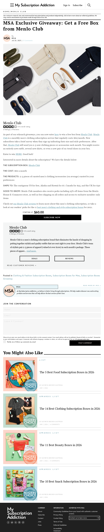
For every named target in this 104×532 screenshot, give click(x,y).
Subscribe (77, 5)
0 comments (28, 40)
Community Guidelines (61, 511)
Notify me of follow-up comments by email (19, 341)
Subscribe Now (52, 217)
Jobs (39, 522)
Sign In (66, 5)
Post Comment (85, 343)
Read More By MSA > (92, 285)
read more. (31, 251)
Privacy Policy (58, 515)
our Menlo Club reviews (25, 204)
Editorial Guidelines (60, 525)
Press (39, 525)
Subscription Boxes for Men (66, 275)
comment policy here (83, 339)
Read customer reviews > (21, 265)
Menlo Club (86, 134)
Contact (40, 518)
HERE (19, 154)
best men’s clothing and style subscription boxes (60, 207)
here (57, 134)
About (40, 511)
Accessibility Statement (57, 529)
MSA (14, 38)
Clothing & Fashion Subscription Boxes (32, 275)
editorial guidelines (88, 16)
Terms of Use (57, 522)
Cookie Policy (58, 518)
